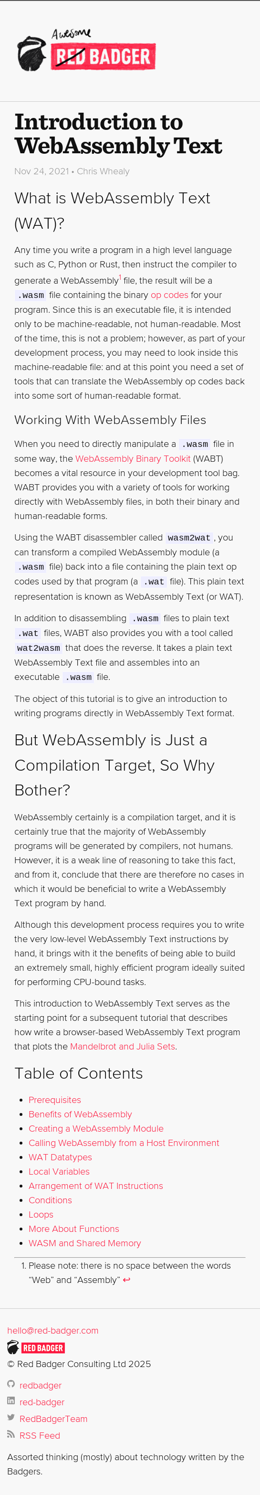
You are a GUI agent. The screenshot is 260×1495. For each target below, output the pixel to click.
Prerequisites (55, 1095)
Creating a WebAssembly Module (96, 1123)
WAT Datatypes (60, 1152)
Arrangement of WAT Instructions (96, 1181)
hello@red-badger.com (53, 1325)
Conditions (50, 1195)
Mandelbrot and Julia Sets (122, 1041)
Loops (41, 1209)
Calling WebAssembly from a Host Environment (124, 1138)
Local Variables (59, 1166)
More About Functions (74, 1224)
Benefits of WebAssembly (80, 1109)
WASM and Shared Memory (85, 1238)
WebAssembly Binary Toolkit (133, 457)
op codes (169, 294)
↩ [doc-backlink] (127, 1275)
